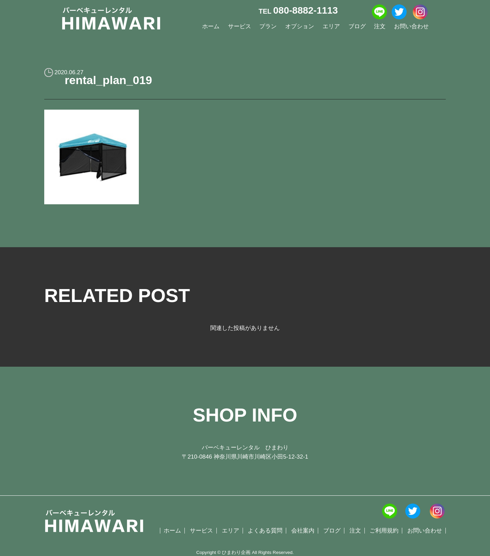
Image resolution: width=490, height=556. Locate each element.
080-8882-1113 (305, 10)
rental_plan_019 (108, 80)
